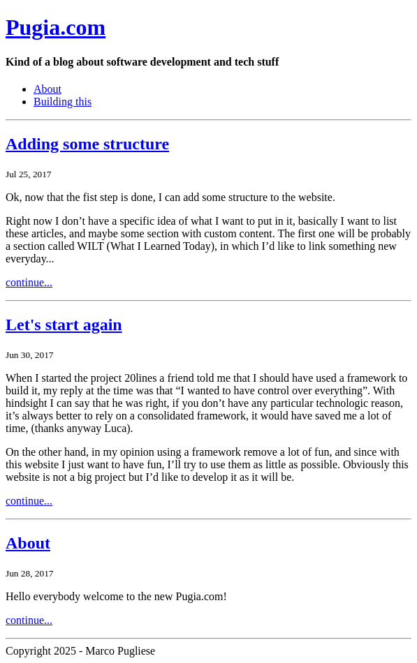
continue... (29, 282)
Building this (63, 101)
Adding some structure (87, 144)
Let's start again (64, 324)
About (47, 89)
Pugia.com (55, 27)
